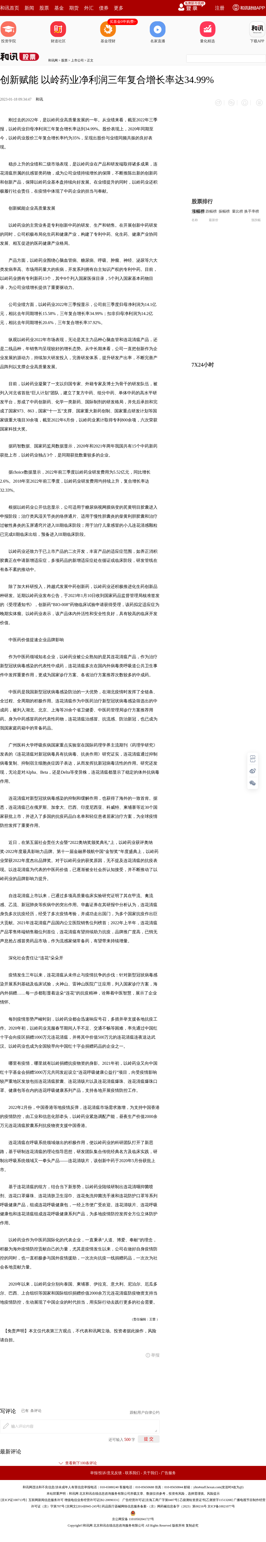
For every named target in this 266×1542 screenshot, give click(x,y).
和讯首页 (9, 8)
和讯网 (53, 60)
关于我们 (150, 1471)
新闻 (29, 8)
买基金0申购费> (123, 22)
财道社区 (58, 32)
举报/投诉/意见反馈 (106, 1471)
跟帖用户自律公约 (145, 1410)
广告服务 (168, 1471)
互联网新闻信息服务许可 (46, 1497)
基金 (59, 8)
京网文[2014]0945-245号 (83, 1504)
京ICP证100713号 (14, 1497)
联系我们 (132, 1471)
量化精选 (207, 32)
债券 (104, 8)
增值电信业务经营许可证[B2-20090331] (91, 1497)
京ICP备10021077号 (221, 1504)
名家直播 (158, 32)
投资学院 (8, 32)
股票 (44, 8)
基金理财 (108, 32)
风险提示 (213, 1491)
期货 (74, 8)
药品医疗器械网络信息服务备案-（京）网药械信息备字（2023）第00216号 (154, 1504)
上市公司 (77, 60)
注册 (220, 8)
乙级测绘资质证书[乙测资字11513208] (206, 1497)
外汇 (89, 8)
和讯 (39, 99)
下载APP (257, 32)
